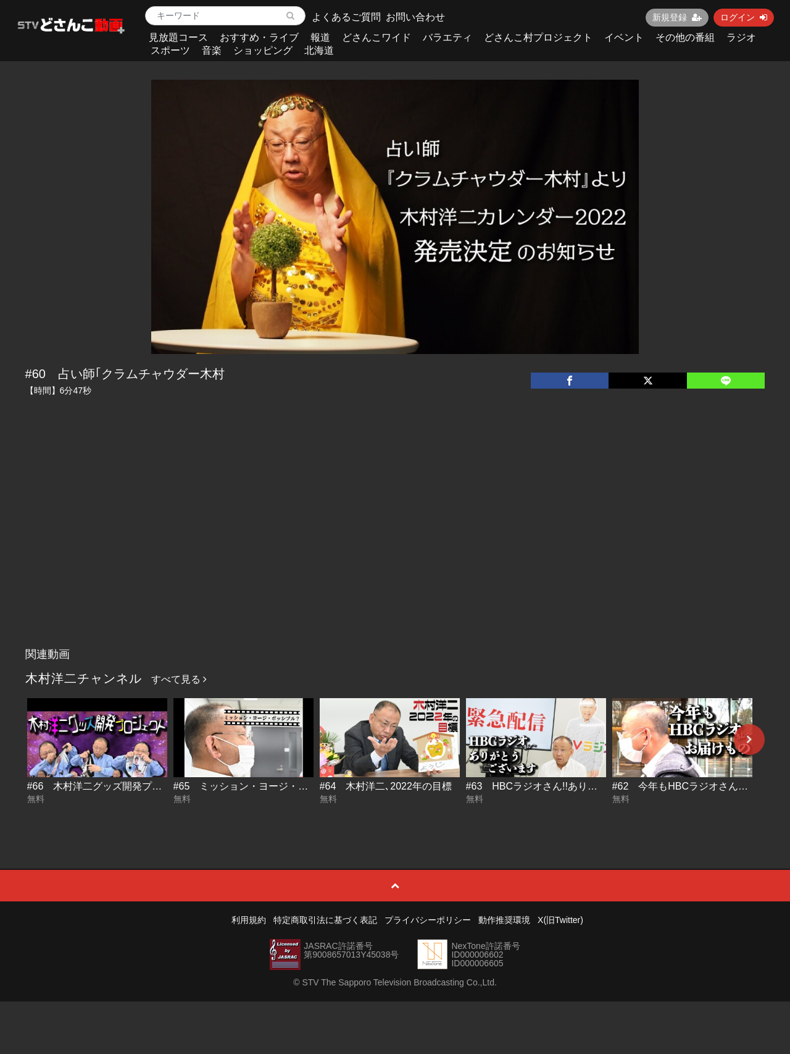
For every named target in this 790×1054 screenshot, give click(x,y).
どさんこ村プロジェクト (538, 37)
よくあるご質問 (346, 17)
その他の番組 (685, 37)
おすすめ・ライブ (259, 37)
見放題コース (178, 37)
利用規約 (248, 920)
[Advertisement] (395, 549)
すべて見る (179, 679)
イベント (624, 37)
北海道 (319, 50)
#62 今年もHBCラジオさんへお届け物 (700, 786)
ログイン (743, 17)
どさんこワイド (376, 37)
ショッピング (263, 50)
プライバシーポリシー (428, 920)
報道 (320, 37)
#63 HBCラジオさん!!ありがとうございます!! (569, 786)
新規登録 (677, 17)
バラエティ (447, 37)
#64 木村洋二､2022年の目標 (386, 786)
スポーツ (170, 50)
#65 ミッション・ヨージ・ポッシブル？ (265, 786)
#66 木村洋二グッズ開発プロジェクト (114, 786)
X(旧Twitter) (560, 920)
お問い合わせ (415, 17)
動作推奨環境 (504, 920)
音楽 (212, 50)
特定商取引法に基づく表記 (325, 920)
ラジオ (741, 37)
